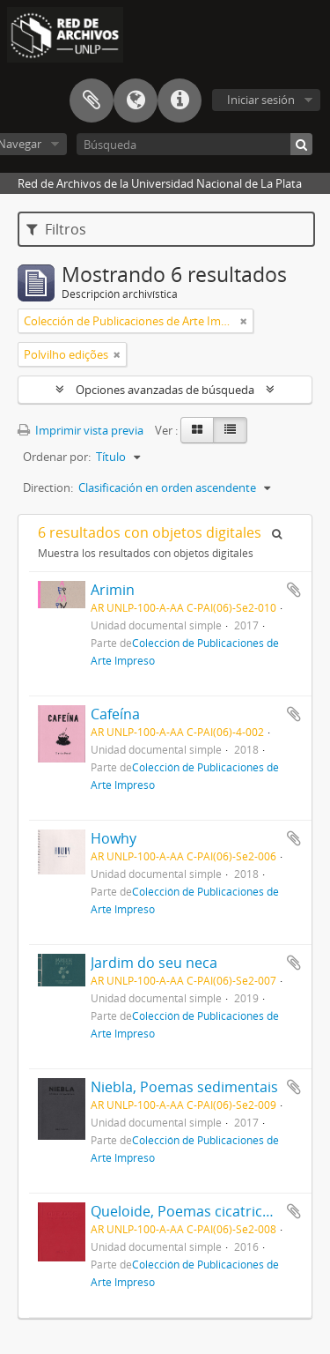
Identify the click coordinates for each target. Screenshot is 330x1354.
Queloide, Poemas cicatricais (186, 1211)
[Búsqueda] (194, 144)
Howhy (113, 838)
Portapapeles (92, 100)
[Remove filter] (243, 321)
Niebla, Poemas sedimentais (184, 1087)
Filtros (56, 229)
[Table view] (230, 430)
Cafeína (115, 714)
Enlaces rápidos (180, 100)
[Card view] (197, 430)
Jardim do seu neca (154, 962)
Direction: (48, 487)
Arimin (113, 589)
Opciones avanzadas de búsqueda (165, 390)
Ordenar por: (57, 457)
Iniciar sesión (261, 100)
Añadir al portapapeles (294, 590)
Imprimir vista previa (80, 430)
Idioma (136, 100)
